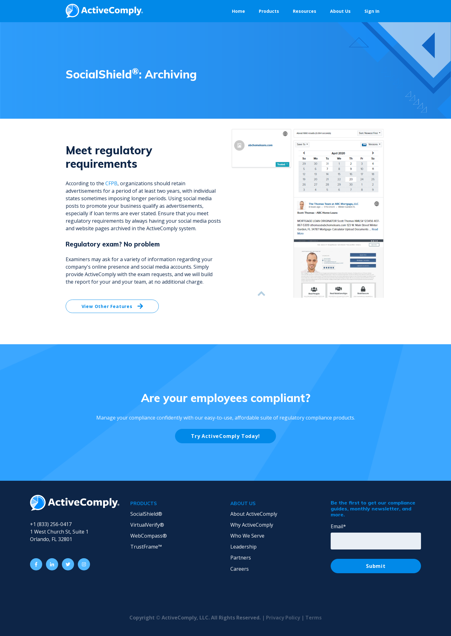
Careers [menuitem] (239, 568)
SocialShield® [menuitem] (146, 513)
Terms (313, 617)
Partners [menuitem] (240, 557)
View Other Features (112, 306)
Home (238, 11)
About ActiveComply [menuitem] (253, 513)
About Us (340, 11)
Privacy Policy (283, 617)
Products (269, 11)
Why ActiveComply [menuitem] (251, 524)
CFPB (111, 183)
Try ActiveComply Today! (225, 436)
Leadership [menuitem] (243, 546)
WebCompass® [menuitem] (148, 535)
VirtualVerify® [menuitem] (147, 524)
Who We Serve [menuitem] (247, 535)
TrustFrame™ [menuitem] (146, 546)
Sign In (371, 11)
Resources (304, 11)
